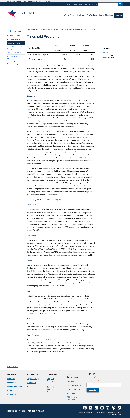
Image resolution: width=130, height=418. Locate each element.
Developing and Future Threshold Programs (109, 57)
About (68, 4)
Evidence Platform (14, 386)
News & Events (77, 4)
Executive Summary (13, 36)
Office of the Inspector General (14, 57)
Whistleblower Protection (72, 398)
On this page (105, 48)
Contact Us (31, 382)
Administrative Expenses (14, 53)
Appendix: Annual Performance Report (13, 63)
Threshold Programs (14, 43)
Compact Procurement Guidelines (52, 380)
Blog (85, 4)
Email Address (92, 381)
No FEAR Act (72, 393)
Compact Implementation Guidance (53, 389)
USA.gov (70, 381)
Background (105, 53)
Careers (10, 390)
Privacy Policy (12, 394)
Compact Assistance (13, 39)
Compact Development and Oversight (15, 48)
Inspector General (74, 385)
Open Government (74, 389)
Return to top (12, 366)
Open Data (11, 382)
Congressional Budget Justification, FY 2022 (14, 31)
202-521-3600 (116, 415)
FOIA (29, 386)
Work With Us (93, 4)
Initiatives (11, 378)
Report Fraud (32, 378)
